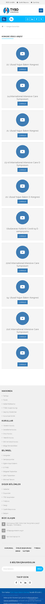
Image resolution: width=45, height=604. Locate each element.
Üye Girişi (36, 2)
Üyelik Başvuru (24, 2)
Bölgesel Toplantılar (10, 471)
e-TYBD (6, 467)
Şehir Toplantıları (9, 475)
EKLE (40, 569)
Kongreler (6, 455)
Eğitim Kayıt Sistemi (10, 463)
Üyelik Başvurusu (9, 509)
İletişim (5, 513)
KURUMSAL (9, 548)
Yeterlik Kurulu (8, 438)
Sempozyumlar (8, 459)
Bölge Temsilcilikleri (10, 446)
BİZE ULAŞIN (10, 2)
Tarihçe (5, 396)
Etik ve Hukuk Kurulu (10, 442)
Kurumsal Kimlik (9, 416)
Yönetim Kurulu (8, 426)
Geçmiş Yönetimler (10, 412)
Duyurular (7, 493)
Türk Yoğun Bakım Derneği (19, 592)
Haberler (6, 489)
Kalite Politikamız (9, 404)
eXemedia (39, 599)
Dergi (5, 505)
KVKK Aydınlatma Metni (10, 595)
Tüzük (5, 400)
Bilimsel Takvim (8, 479)
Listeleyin (22, 69)
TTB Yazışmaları (9, 497)
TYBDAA (6, 501)
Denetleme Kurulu (9, 430)
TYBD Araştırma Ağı (10, 408)
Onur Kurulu (7, 434)
